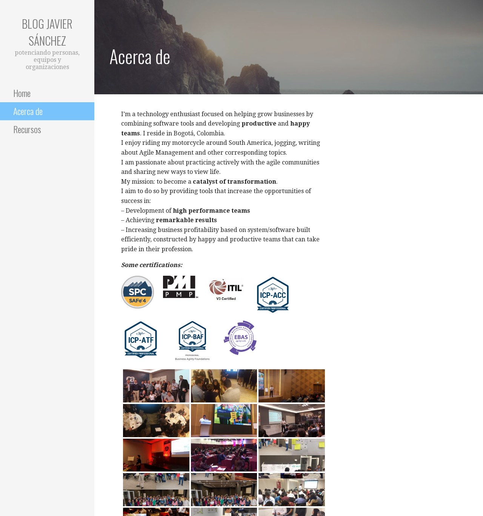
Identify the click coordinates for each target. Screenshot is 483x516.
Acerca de (28, 111)
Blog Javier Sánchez (47, 32)
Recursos (27, 129)
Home (22, 93)
